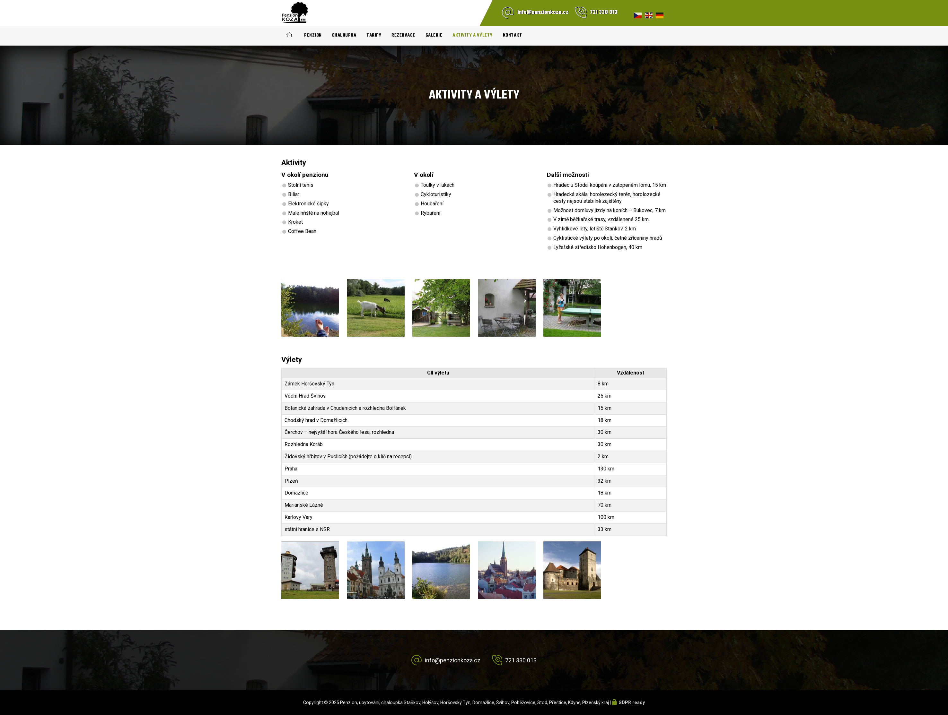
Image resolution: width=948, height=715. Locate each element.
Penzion (313, 35)
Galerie (434, 35)
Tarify (373, 35)
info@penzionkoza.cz (542, 12)
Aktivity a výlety (472, 35)
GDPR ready (632, 702)
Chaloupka (344, 35)
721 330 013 (603, 12)
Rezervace (403, 35)
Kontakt (512, 35)
